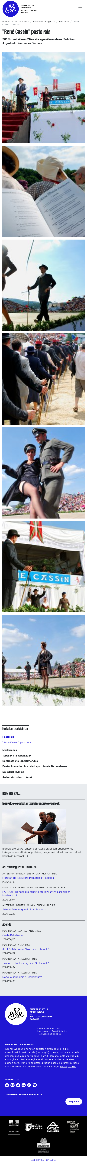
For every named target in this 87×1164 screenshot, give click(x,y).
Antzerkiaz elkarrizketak (17, 777)
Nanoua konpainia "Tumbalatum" (22, 977)
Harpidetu (74, 1101)
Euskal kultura (22, 22)
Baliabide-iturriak (13, 772)
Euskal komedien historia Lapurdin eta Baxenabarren (35, 766)
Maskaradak (9, 750)
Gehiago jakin (68, 1066)
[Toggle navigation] (80, 9)
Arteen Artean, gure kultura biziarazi (24, 909)
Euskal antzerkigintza (44, 22)
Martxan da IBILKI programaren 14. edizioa (28, 878)
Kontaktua (51, 1160)
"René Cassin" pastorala (17, 742)
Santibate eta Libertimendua (20, 761)
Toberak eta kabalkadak (16, 755)
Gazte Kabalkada (12, 935)
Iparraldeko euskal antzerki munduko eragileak (31, 803)
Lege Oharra (37, 1160)
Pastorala (64, 22)
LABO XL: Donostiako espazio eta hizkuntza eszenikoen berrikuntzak (36, 894)
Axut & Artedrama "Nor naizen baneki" (25, 949)
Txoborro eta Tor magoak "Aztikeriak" (25, 963)
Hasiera (6, 22)
